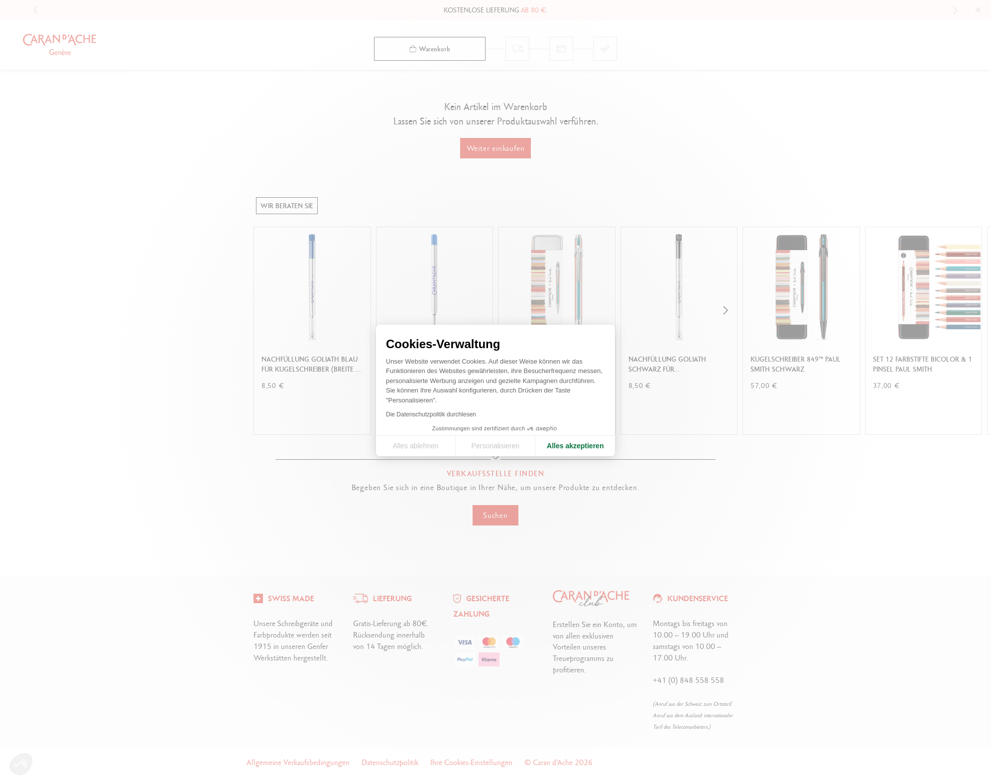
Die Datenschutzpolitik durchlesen (431, 414)
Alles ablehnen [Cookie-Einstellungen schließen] (416, 446)
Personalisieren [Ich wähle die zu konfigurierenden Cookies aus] (496, 446)
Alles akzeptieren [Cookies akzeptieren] (575, 446)
